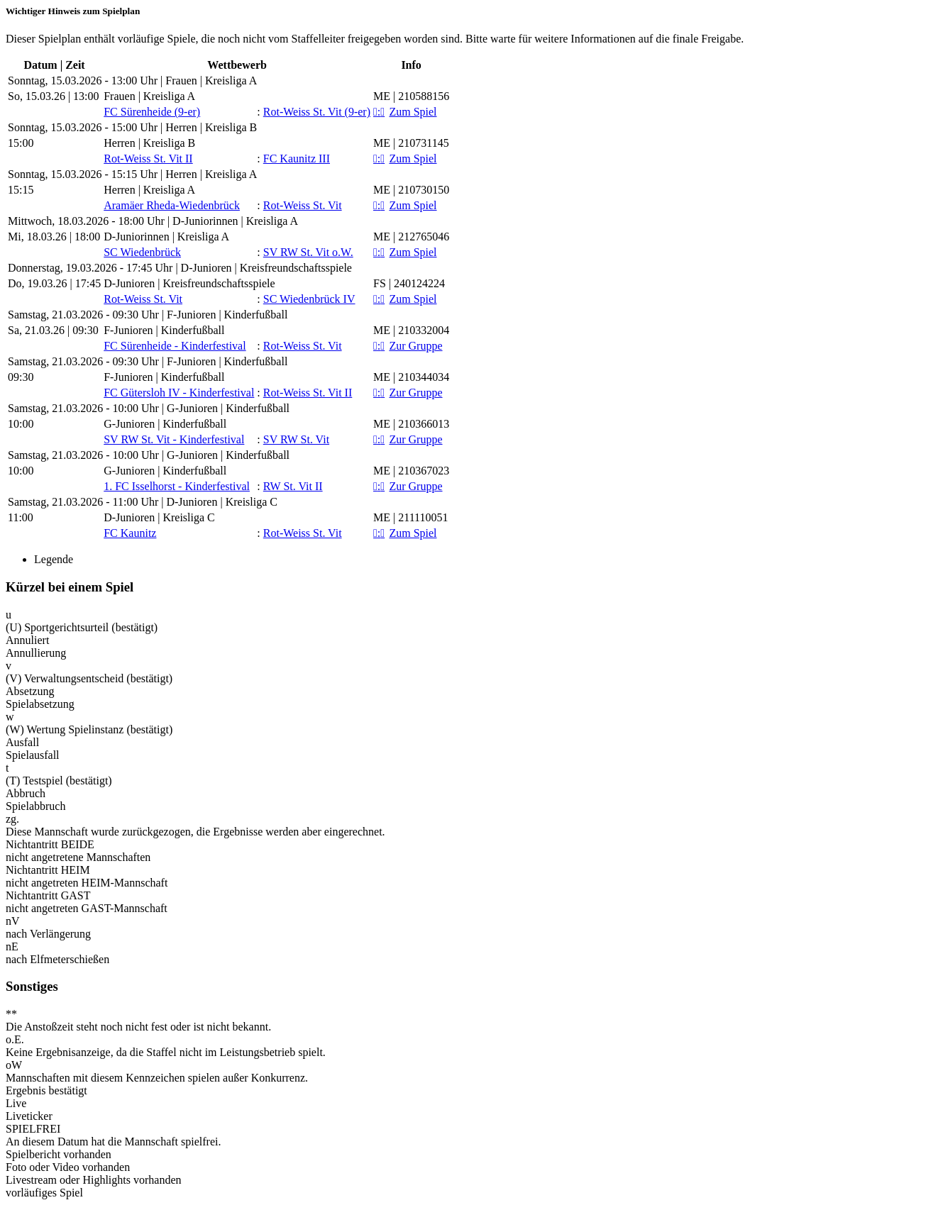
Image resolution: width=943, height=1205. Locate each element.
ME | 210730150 (411, 190)
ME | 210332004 (411, 330)
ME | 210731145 (411, 143)
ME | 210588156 (411, 96)
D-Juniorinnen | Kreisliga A (166, 237)
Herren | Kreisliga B (149, 143)
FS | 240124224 (409, 283)
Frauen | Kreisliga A (149, 96)
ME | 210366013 (411, 424)
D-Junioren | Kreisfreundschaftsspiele (189, 283)
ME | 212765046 (411, 237)
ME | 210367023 (411, 471)
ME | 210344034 (411, 377)
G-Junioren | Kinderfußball (165, 424)
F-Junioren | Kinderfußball (164, 330)
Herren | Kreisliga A (149, 190)
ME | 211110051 (410, 517)
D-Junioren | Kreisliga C (159, 517)
